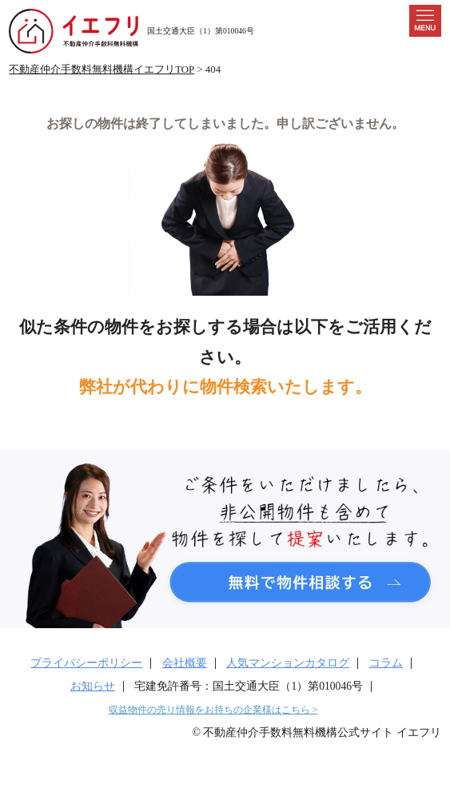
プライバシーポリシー (86, 663)
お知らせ (92, 686)
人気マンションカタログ (287, 663)
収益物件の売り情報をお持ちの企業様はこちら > (213, 709)
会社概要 (184, 663)
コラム (386, 663)
